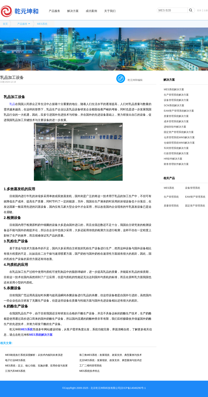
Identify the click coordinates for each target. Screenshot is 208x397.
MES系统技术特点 (89, 370)
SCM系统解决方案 (174, 105)
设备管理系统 (192, 187)
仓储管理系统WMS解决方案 (179, 142)
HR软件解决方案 (173, 158)
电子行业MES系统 (15, 360)
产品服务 (54, 10)
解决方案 (73, 10)
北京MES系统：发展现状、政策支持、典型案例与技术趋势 (110, 360)
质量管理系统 (171, 205)
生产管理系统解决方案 (176, 94)
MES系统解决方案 (174, 89)
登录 (199, 10)
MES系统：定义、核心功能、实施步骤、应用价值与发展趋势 (36, 365)
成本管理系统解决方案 (176, 121)
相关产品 (169, 178)
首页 (5, 23)
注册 (206, 10)
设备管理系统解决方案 (176, 100)
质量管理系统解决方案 (176, 116)
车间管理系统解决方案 (176, 148)
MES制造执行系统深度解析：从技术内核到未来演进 (34, 354)
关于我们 (110, 10)
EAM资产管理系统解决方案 (179, 110)
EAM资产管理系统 (195, 196)
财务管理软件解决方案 (176, 164)
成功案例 (91, 10)
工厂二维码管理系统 (90, 365)
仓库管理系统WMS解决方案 (179, 137)
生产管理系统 (171, 196)
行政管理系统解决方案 (176, 153)
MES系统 (42, 23)
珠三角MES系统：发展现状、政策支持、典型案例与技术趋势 (110, 354)
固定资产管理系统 (195, 205)
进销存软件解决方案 (175, 126)
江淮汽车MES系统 (15, 370)
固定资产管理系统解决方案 (179, 132)
